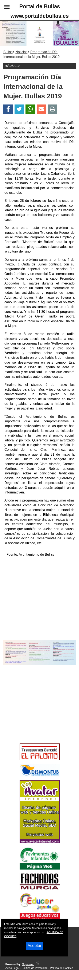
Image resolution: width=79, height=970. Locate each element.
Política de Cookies (61, 968)
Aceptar (35, 945)
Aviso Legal (12, 968)
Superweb (28, 964)
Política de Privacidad (35, 968)
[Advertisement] (33, 711)
